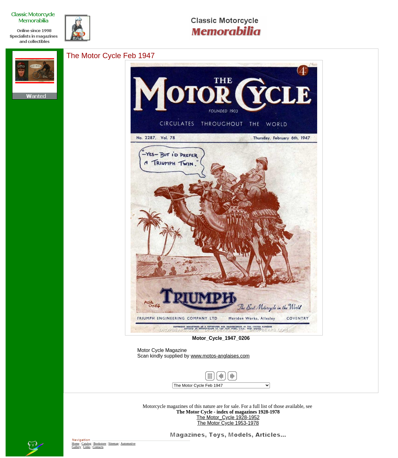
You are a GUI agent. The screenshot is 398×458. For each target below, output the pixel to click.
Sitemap (114, 443)
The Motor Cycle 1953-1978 (228, 423)
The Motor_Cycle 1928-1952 (228, 417)
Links (86, 447)
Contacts (98, 447)
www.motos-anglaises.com (220, 356)
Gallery (76, 447)
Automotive (128, 443)
